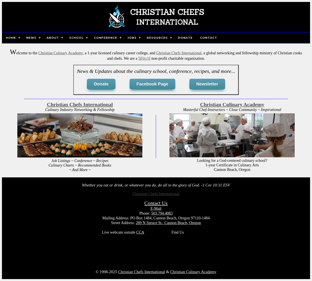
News (31, 37)
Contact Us (155, 203)
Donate (185, 37)
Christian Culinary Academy (60, 53)
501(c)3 (144, 58)
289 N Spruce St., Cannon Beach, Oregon (168, 223)
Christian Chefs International (179, 53)
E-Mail (156, 208)
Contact (208, 37)
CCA (140, 232)
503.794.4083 (162, 213)
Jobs (131, 37)
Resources (157, 37)
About (53, 37)
